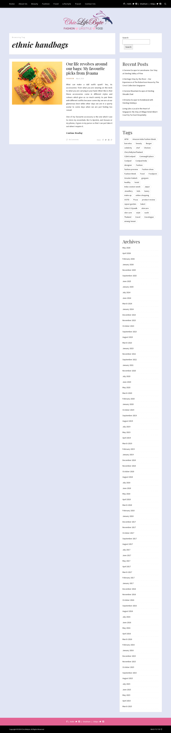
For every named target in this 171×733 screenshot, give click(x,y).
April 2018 (126, 499)
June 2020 (126, 382)
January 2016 (128, 650)
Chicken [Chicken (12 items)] (147, 147)
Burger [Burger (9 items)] (149, 143)
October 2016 (128, 600)
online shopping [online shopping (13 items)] (142, 195)
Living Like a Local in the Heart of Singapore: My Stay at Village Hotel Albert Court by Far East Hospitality (139, 111)
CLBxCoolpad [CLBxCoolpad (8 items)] (129, 156)
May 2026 (126, 247)
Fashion (46, 4)
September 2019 (129, 415)
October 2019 (128, 410)
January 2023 (128, 348)
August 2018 (127, 477)
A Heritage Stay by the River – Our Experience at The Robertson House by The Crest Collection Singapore (140, 82)
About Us (23, 4)
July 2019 (126, 426)
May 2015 (126, 695)
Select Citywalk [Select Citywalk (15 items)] (130, 208)
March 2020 (127, 393)
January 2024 (128, 309)
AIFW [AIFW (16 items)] (126, 139)
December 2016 (129, 589)
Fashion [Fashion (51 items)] (139, 165)
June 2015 (126, 689)
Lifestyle (67, 4)
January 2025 (128, 287)
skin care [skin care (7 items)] (128, 212)
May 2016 (126, 628)
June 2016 (126, 622)
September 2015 (129, 673)
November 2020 (129, 370)
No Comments (74, 140)
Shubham (144, 4)
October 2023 (128, 326)
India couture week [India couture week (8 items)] (132, 186)
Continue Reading (74, 133)
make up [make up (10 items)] (128, 195)
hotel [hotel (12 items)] (137, 182)
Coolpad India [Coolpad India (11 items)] (141, 160)
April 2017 (126, 566)
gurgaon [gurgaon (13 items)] (145, 178)
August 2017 (127, 544)
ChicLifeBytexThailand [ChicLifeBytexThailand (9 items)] (133, 152)
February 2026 (128, 259)
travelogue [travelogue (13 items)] (149, 217)
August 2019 (127, 421)
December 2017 (129, 522)
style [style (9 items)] (138, 212)
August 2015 (127, 678)
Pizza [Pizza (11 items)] (135, 199)
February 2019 (128, 449)
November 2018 (129, 466)
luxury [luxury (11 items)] (146, 191)
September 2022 (129, 359)
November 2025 (129, 270)
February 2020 (128, 398)
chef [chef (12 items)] (138, 147)
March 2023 (127, 342)
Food (56, 4)
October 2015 (128, 667)
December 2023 (129, 315)
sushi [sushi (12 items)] (146, 212)
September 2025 (129, 275)
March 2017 (127, 572)
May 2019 (126, 432)
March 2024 (127, 303)
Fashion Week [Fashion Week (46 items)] (130, 173)
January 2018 (128, 516)
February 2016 (128, 644)
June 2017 (126, 555)
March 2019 (127, 443)
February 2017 (128, 577)
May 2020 (126, 387)
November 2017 (129, 527)
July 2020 (126, 376)
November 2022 (129, 354)
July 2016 (126, 617)
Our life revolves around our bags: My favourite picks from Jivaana (87, 69)
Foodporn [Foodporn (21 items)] (153, 173)
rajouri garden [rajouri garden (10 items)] (130, 204)
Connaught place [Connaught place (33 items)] (146, 156)
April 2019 (126, 438)
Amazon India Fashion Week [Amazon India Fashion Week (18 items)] (144, 139)
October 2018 (128, 471)
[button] (37, 83)
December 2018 (129, 460)
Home (12, 4)
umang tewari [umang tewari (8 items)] (130, 221)
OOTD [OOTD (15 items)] (126, 199)
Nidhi (129, 4)
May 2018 (126, 493)
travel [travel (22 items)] (137, 217)
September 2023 (129, 331)
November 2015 (129, 661)
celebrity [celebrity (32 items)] (128, 147)
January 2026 (128, 264)
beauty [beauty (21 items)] (139, 143)
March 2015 (127, 706)
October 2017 (128, 533)
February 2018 (128, 510)
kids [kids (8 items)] (138, 191)
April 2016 (126, 633)
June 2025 (126, 281)
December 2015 (129, 656)
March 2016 (127, 639)
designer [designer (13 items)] (128, 165)
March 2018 (127, 505)
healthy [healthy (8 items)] (127, 182)
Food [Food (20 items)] (142, 173)
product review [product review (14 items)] (148, 199)
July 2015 (126, 684)
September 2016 (129, 605)
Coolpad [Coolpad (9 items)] (127, 160)
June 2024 (126, 298)
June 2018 (126, 488)
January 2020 (128, 404)
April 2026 (126, 253)
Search (125, 37)
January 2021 (128, 365)
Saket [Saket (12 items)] (142, 204)
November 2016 (129, 594)
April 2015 (126, 700)
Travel (78, 4)
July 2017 (126, 549)
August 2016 (127, 611)
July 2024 (126, 292)
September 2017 (129, 538)
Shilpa (152, 4)
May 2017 (126, 561)
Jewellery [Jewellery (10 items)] (128, 191)
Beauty (34, 4)
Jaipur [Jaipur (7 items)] (147, 186)
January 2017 (128, 583)
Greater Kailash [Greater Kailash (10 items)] (130, 178)
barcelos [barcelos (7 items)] (128, 143)
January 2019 (128, 454)
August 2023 (127, 337)
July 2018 (126, 482)
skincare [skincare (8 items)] (145, 208)
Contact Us (90, 4)
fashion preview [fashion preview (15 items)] (131, 169)
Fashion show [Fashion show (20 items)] (147, 169)
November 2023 (129, 320)
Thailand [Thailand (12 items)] (127, 217)
